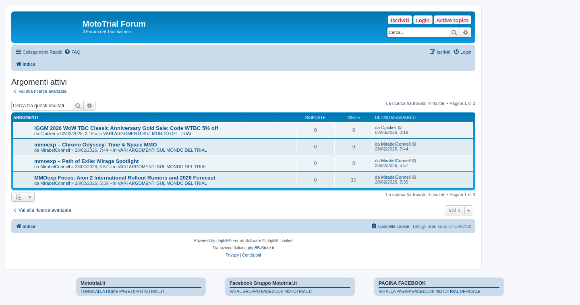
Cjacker (47, 133)
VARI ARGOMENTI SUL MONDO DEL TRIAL (147, 133)
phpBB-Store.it (261, 248)
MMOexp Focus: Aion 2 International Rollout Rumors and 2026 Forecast (124, 178)
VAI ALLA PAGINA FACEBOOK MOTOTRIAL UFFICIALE (430, 291)
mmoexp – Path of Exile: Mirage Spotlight (86, 161)
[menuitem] (72, 52)
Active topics (452, 20)
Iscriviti (400, 20)
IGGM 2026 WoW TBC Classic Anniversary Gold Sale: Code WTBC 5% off (126, 128)
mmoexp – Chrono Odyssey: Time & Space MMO (95, 145)
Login (423, 20)
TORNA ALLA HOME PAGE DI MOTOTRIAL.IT (122, 291)
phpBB (222, 240)
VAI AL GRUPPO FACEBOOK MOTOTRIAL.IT (271, 291)
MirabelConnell (55, 150)
